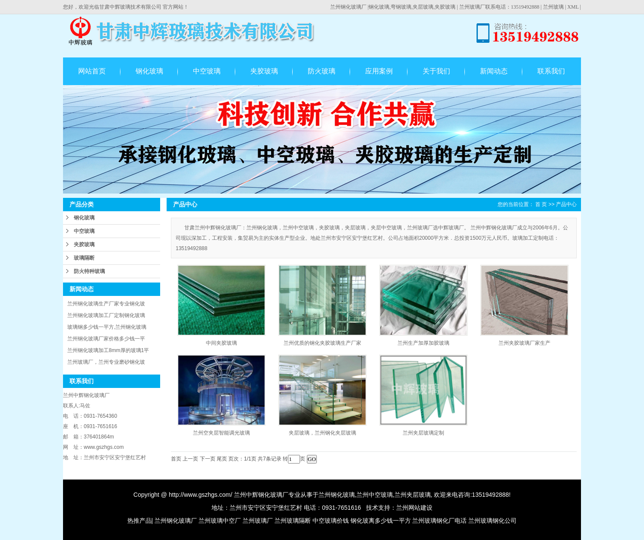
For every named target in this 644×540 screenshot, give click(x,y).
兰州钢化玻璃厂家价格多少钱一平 (106, 339)
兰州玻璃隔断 (293, 520)
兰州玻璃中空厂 (220, 520)
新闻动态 (494, 71)
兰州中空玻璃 (375, 494)
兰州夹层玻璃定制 (423, 433)
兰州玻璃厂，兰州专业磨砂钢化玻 (106, 362)
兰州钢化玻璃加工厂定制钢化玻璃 (106, 315)
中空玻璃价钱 (331, 520)
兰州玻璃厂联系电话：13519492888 (499, 7)
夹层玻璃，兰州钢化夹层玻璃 (322, 433)
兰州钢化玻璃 (337, 494)
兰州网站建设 (414, 507)
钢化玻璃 (149, 71)
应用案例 (379, 71)
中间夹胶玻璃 (221, 343)
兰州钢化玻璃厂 (348, 7)
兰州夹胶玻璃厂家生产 (524, 343)
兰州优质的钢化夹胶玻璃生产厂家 (322, 343)
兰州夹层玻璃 (413, 494)
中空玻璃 (207, 71)
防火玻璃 (321, 71)
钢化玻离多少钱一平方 (380, 520)
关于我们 (436, 71)
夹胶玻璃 (264, 71)
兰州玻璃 (553, 7)
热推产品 (139, 520)
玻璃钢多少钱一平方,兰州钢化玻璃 (106, 327)
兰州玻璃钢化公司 (492, 520)
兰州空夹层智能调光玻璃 (221, 433)
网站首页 (92, 71)
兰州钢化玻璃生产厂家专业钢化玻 (106, 304)
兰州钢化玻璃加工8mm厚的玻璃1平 (108, 350)
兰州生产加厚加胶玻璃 (423, 343)
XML (572, 7)
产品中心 (566, 204)
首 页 (541, 204)
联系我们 (551, 71)
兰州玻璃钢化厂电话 (439, 520)
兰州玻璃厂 (258, 520)
